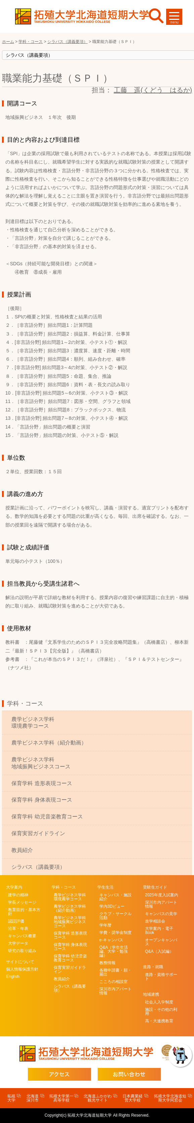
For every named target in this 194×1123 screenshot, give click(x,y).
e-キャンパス (111, 940)
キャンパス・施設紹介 (115, 897)
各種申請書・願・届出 (115, 972)
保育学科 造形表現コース (41, 783)
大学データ (18, 943)
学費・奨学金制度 (115, 932)
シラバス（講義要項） (38, 867)
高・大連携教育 (159, 1021)
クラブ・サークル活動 (115, 915)
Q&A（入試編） (159, 951)
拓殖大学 (11, 1098)
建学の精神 (18, 895)
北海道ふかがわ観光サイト (98, 1098)
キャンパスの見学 (161, 913)
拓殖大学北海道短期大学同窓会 (170, 1098)
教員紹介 (22, 850)
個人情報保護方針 (22, 969)
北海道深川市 (33, 1098)
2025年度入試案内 (161, 895)
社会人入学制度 (159, 1002)
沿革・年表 (18, 928)
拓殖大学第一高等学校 (61, 1098)
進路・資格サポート (161, 976)
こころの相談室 (113, 981)
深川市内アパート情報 (115, 991)
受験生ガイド (155, 887)
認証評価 (16, 921)
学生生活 (105, 887)
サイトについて (20, 961)
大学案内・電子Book (159, 930)
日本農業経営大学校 (133, 1098)
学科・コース (25, 703)
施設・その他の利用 (161, 1011)
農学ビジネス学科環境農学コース (32, 722)
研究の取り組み (22, 950)
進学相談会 (155, 921)
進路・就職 (153, 966)
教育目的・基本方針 (24, 911)
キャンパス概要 (22, 936)
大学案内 (14, 887)
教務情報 (107, 962)
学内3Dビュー (112, 906)
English (12, 976)
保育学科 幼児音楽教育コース (47, 816)
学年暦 (105, 925)
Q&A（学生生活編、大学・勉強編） (113, 951)
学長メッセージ (22, 902)
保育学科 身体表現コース (41, 800)
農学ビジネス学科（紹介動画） (49, 743)
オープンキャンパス (161, 942)
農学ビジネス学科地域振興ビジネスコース (40, 763)
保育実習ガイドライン (38, 833)
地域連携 (151, 994)
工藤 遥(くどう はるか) (153, 90)
